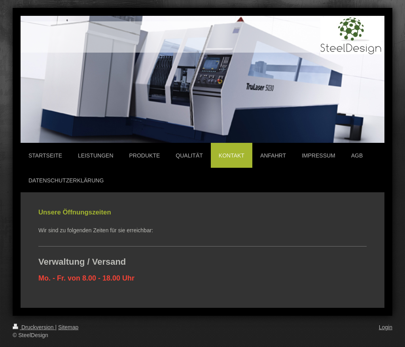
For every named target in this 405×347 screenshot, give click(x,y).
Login (385, 327)
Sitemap (68, 327)
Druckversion (34, 327)
